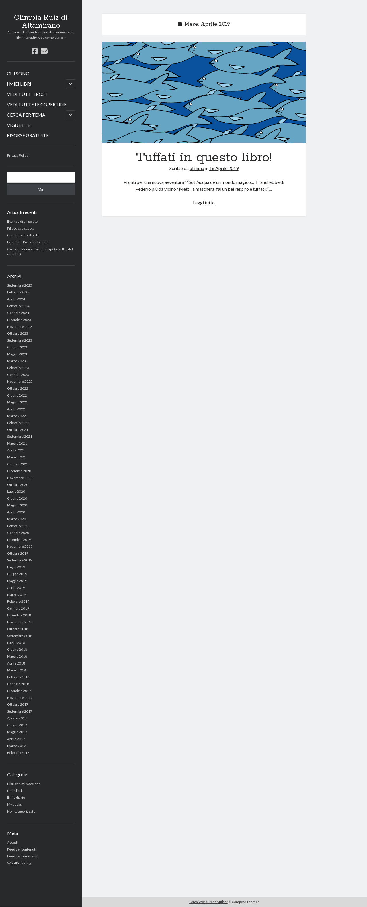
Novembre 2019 (19, 546)
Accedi (12, 842)
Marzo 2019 (16, 594)
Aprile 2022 (16, 409)
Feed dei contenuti (21, 849)
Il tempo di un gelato (22, 221)
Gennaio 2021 (18, 464)
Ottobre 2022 (17, 388)
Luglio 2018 (16, 642)
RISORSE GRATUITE (28, 135)
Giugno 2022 (17, 395)
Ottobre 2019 (17, 553)
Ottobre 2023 (17, 333)
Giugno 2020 (17, 498)
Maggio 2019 (17, 581)
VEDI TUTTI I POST (27, 94)
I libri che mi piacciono (23, 784)
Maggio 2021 (17, 443)
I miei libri (14, 790)
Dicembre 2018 (19, 615)
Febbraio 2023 (18, 368)
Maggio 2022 (17, 402)
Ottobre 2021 (17, 429)
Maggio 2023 (17, 354)
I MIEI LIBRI (19, 83)
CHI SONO (18, 73)
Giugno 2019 (17, 574)
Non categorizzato (21, 811)
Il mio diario (16, 797)
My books (14, 804)
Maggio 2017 (17, 732)
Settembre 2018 (19, 636)
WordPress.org (19, 863)
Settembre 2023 (19, 340)
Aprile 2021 (16, 450)
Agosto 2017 (17, 718)
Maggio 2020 (17, 505)
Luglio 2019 (16, 567)
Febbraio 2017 (18, 752)
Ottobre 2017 (17, 704)
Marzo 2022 (16, 416)
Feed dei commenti (22, 856)
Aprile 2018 (16, 663)
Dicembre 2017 (19, 691)
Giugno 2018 (17, 649)
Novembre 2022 (19, 381)
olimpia (197, 168)
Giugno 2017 (17, 725)
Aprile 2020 (16, 512)
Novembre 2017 (19, 697)
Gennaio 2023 (18, 374)
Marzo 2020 (16, 519)
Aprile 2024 (16, 299)
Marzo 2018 (16, 670)
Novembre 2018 (19, 622)
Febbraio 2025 (18, 292)
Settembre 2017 (19, 711)
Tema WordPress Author (208, 902)
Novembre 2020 (19, 478)
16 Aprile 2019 (224, 168)
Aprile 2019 (16, 587)
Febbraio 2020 (18, 526)
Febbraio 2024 (18, 306)
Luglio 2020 (16, 491)
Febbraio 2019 (18, 601)
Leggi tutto (204, 202)
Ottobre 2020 (17, 484)
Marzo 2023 (16, 361)
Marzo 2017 (16, 746)
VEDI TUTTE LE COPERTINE (37, 104)
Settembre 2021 (19, 436)
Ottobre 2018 (17, 629)
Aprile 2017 (16, 739)
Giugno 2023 (17, 347)
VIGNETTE (18, 125)
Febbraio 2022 (18, 423)
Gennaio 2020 (18, 533)
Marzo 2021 (16, 457)
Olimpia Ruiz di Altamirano (41, 21)
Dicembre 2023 (19, 320)
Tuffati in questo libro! (204, 92)
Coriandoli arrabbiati (22, 235)
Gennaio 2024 (18, 313)
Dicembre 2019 (19, 539)
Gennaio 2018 (18, 684)
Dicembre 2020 (19, 471)
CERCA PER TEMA (26, 114)
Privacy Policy (17, 155)
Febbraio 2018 (18, 677)
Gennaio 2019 (18, 608)
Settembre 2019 (19, 560)
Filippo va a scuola (20, 228)
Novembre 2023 (19, 326)
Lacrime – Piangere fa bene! (28, 242)
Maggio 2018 (17, 656)
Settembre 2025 (19, 285)
